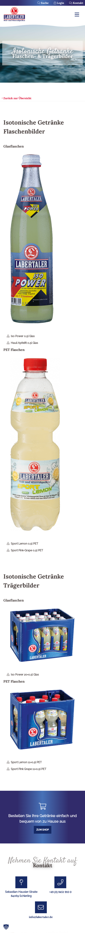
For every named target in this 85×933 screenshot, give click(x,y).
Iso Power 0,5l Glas (23, 336)
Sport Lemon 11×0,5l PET (26, 762)
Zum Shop (42, 829)
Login (59, 3)
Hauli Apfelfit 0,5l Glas (24, 343)
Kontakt (76, 3)
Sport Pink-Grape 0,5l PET (27, 550)
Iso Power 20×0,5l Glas (25, 674)
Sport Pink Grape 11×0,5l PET (28, 769)
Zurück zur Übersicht (16, 98)
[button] (6, 927)
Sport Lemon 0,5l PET (24, 543)
